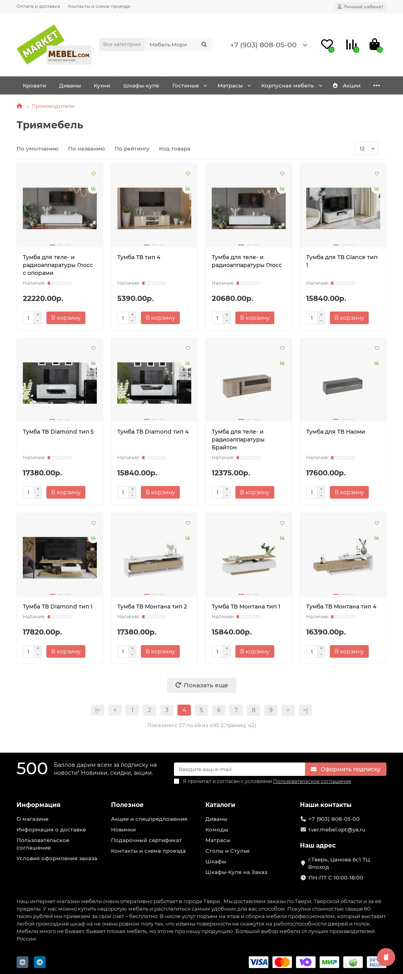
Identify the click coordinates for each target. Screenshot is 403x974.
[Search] (179, 44)
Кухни (102, 85)
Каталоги (220, 805)
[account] (360, 6)
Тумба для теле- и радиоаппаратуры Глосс (247, 261)
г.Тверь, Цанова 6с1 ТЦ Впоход (339, 863)
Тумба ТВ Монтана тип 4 (341, 606)
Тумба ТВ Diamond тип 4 (153, 431)
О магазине (32, 819)
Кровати (34, 85)
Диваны (70, 85)
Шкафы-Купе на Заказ (236, 872)
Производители (52, 106)
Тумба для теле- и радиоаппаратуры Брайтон (238, 439)
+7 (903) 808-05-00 (263, 45)
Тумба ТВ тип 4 (138, 257)
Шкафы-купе (141, 85)
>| (305, 710)
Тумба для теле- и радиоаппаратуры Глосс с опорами (58, 265)
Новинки (123, 829)
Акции (346, 85)
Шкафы (215, 861)
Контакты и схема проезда (99, 6)
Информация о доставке (51, 829)
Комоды (216, 829)
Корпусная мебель (287, 85)
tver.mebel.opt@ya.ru (337, 829)
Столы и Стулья (227, 851)
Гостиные (185, 85)
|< (97, 710)
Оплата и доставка (38, 6)
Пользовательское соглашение (43, 844)
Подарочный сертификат (146, 840)
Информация (39, 805)
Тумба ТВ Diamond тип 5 (58, 431)
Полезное (127, 805)
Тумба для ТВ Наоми (335, 431)
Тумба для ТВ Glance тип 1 (341, 261)
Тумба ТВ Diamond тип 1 (57, 606)
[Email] (239, 769)
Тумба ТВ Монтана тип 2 (152, 606)
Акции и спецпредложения (149, 819)
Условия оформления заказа (57, 858)
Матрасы (230, 85)
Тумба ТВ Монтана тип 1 (246, 606)
